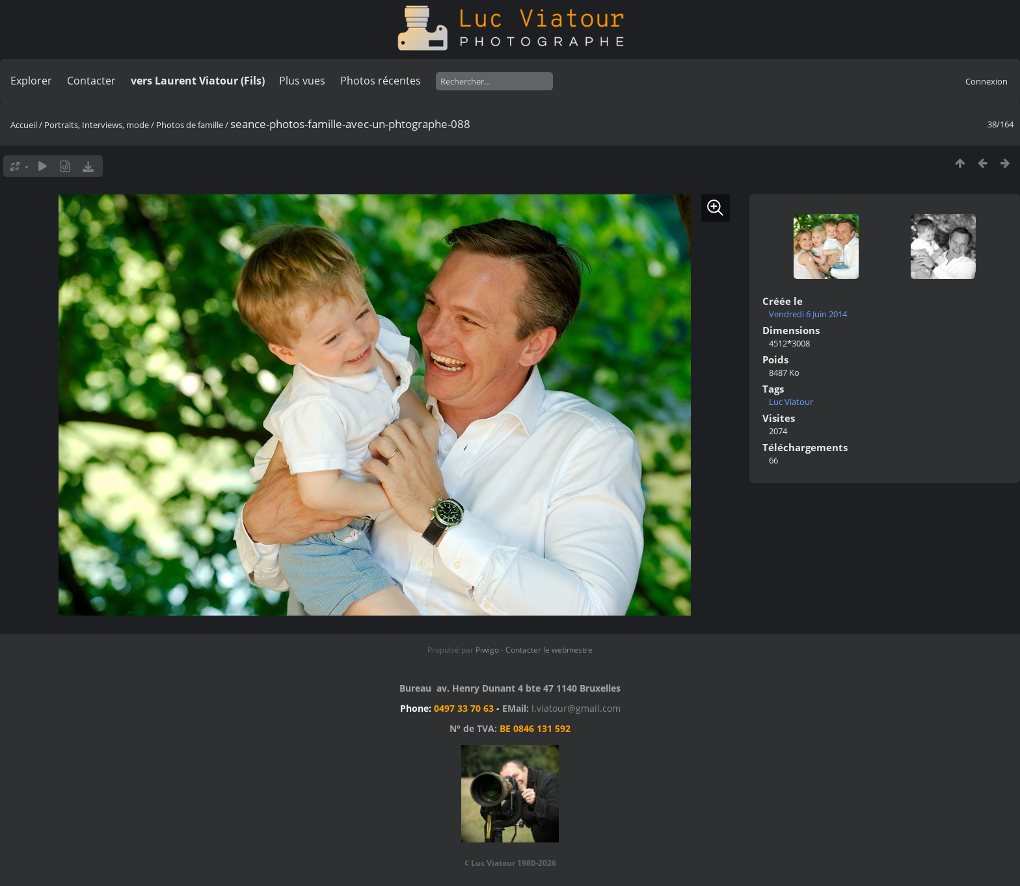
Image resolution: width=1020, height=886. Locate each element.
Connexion (986, 81)
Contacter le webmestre (549, 649)
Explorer (31, 80)
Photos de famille (189, 125)
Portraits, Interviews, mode (96, 125)
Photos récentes (380, 80)
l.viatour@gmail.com (576, 708)
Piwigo (487, 649)
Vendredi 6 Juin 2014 (808, 314)
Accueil (23, 125)
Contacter (91, 80)
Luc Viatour (791, 402)
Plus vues (302, 80)
